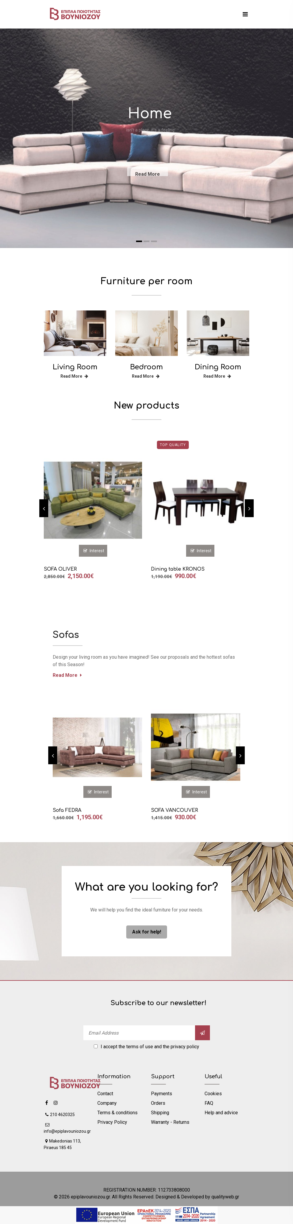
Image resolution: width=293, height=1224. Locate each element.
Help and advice (221, 1112)
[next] (249, 508)
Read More (74, 376)
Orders (158, 1103)
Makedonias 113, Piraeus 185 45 (62, 1144)
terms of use (139, 1046)
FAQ (209, 1103)
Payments (161, 1093)
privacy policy (185, 1046)
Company (107, 1103)
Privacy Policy (112, 1122)
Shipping (160, 1112)
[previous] (43, 508)
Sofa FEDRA (67, 810)
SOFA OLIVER (60, 569)
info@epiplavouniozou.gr (67, 1128)
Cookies (213, 1093)
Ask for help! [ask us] (146, 932)
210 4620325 (60, 1114)
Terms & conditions (117, 1112)
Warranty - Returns (170, 1122)
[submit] (202, 1032)
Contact (105, 1093)
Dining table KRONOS (178, 569)
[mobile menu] (245, 14)
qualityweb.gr (225, 1197)
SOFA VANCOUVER (174, 810)
